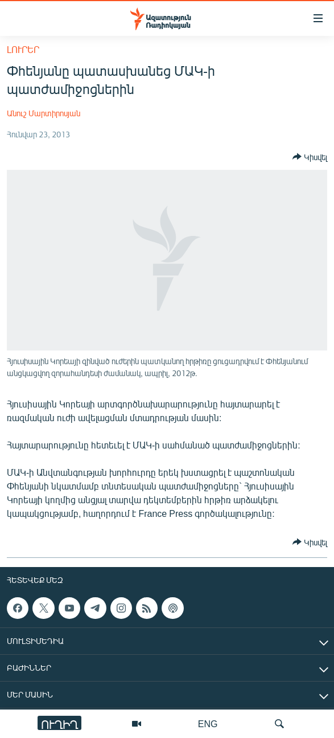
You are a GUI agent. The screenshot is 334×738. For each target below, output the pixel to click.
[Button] (309, 157)
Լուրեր (23, 49)
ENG (208, 723)
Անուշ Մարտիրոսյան (43, 113)
